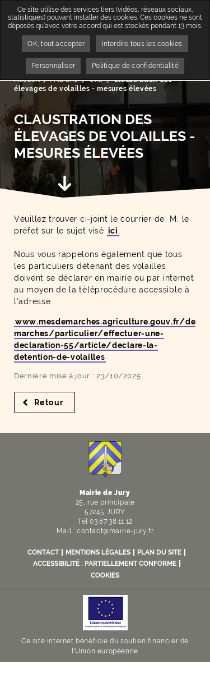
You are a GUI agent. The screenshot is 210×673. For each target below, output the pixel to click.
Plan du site (159, 552)
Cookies (105, 575)
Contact (43, 552)
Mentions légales (98, 552)
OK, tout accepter (56, 44)
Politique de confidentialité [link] (135, 66)
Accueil (27, 80)
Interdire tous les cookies (141, 44)
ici (113, 230)
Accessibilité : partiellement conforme (104, 563)
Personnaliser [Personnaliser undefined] (53, 66)
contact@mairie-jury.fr (115, 531)
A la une (64, 80)
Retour (54, 402)
